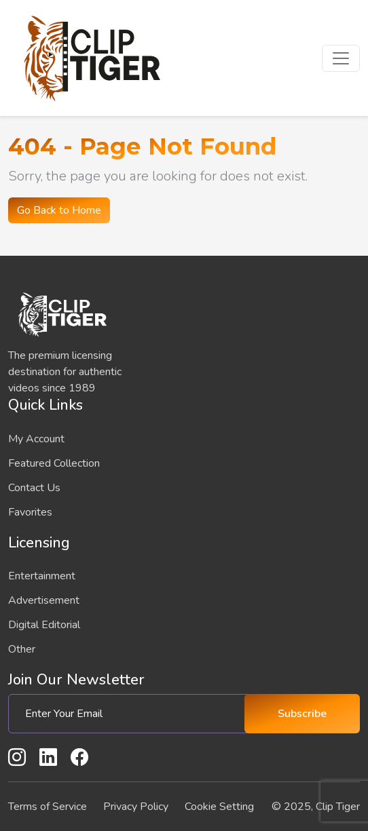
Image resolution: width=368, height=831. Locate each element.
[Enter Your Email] (131, 713)
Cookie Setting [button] (219, 806)
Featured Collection (54, 463)
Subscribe (302, 713)
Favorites (30, 512)
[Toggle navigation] (341, 58)
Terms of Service (47, 806)
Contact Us (34, 487)
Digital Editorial (44, 624)
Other (21, 649)
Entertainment (41, 575)
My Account (36, 438)
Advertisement (43, 600)
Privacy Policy (135, 806)
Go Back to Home (59, 210)
